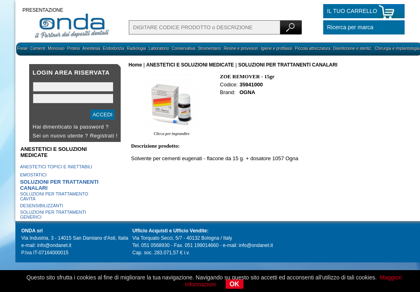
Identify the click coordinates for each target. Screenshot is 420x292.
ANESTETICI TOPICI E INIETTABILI (56, 166)
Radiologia (136, 48)
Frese (22, 48)
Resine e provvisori (241, 48)
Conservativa (183, 48)
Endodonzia (113, 48)
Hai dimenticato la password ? (71, 127)
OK (234, 284)
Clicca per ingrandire (172, 133)
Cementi (37, 48)
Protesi (73, 48)
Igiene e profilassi (276, 48)
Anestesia (91, 48)
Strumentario (209, 48)
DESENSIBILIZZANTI (41, 205)
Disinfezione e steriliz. (352, 48)
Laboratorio (159, 48)
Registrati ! (103, 136)
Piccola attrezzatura (312, 48)
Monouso (56, 48)
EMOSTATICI (33, 174)
